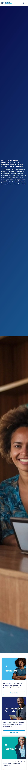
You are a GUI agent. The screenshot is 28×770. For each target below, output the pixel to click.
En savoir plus (14, 693)
